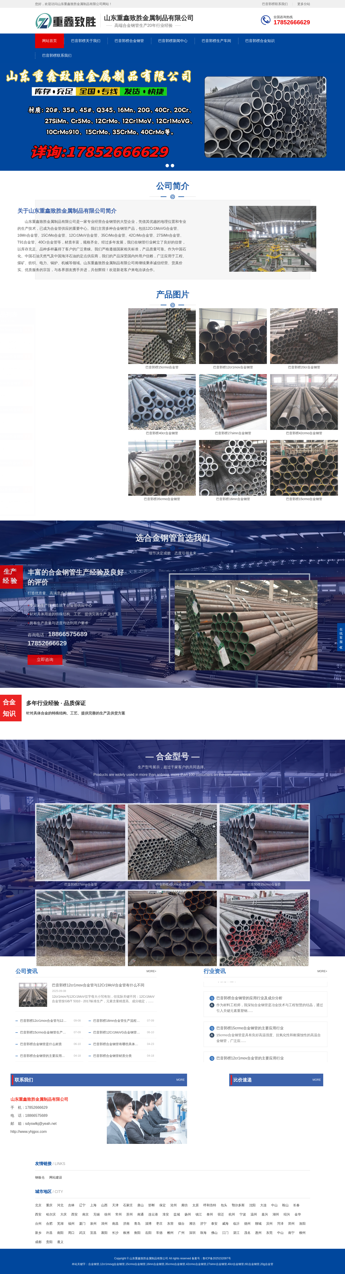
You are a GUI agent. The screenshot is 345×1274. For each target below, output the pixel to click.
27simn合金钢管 (217, 1264)
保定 (162, 1205)
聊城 (258, 1223)
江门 (225, 1233)
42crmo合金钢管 (196, 1264)
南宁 (291, 1233)
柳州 (302, 1233)
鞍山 (285, 1205)
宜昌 (93, 1233)
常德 (159, 1233)
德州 (247, 1223)
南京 (85, 1214)
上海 (93, 1205)
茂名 (247, 1233)
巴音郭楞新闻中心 (173, 41)
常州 (118, 1214)
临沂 (236, 1223)
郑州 (291, 1223)
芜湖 (60, 1223)
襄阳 (104, 1233)
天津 (115, 1205)
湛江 (236, 1233)
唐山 (140, 1205)
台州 (38, 1223)
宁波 (243, 1214)
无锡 (96, 1214)
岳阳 (148, 1233)
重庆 (49, 1205)
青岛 (137, 1223)
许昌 (49, 1233)
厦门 (82, 1223)
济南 (126, 1223)
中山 (274, 1205)
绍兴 (287, 1214)
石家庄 (128, 1205)
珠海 (203, 1233)
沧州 (173, 1205)
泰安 (214, 1223)
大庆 (63, 1214)
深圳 (192, 1233)
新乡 (38, 1233)
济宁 (203, 1223)
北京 (38, 1205)
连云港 (153, 1214)
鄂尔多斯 (238, 1205)
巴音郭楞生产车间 (216, 41)
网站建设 (55, 1177)
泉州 (93, 1223)
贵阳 (49, 1242)
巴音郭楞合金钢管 (129, 41)
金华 (298, 1214)
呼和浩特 (209, 1205)
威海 (225, 1223)
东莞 (269, 1233)
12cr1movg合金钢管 (112, 1264)
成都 (38, 1242)
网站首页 (49, 41)
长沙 (115, 1233)
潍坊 (192, 1223)
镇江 (199, 1214)
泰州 (210, 1214)
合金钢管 (93, 1264)
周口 (71, 1233)
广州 (181, 1233)
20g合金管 (266, 1264)
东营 (170, 1223)
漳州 (104, 1223)
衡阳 (137, 1233)
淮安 (166, 1214)
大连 (263, 1205)
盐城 (177, 1214)
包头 (224, 1205)
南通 (140, 1214)
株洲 (126, 1233)
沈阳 (252, 1205)
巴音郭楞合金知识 (260, 41)
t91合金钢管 (252, 1264)
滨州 (269, 1223)
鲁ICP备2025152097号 (217, 1258)
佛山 (214, 1233)
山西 (104, 1205)
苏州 (129, 1214)
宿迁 (221, 1214)
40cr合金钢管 (236, 1264)
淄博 (148, 1223)
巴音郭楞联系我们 (275, 4)
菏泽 (280, 1223)
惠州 (258, 1233)
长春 (296, 1205)
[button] (167, 165)
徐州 (107, 1214)
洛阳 (302, 1223)
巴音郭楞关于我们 (85, 41)
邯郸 (151, 1205)
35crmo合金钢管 (175, 1264)
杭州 (232, 1214)
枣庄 (159, 1223)
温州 (254, 1214)
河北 (60, 1205)
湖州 (276, 1214)
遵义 (60, 1242)
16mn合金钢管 (155, 1264)
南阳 (60, 1233)
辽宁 (82, 1205)
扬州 (188, 1214)
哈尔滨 (51, 1214)
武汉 (82, 1233)
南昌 (115, 1223)
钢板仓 (40, 1177)
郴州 (170, 1233)
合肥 (49, 1223)
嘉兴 (265, 1214)
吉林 (71, 1205)
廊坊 (184, 1205)
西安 (38, 1214)
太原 (195, 1205)
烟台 (181, 1223)
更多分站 (303, 4)
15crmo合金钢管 (135, 1264)
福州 (71, 1223)
